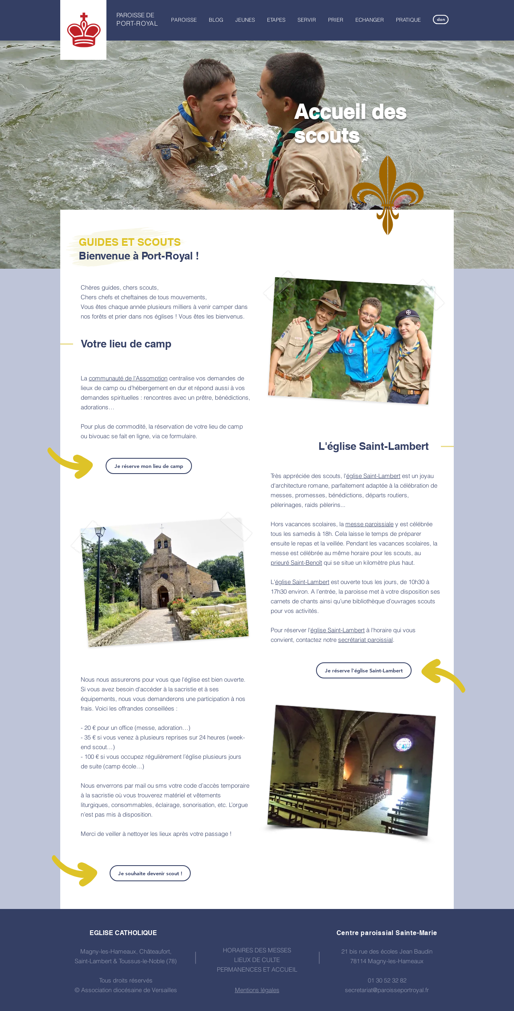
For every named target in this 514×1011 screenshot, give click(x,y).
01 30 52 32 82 (387, 980)
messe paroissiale (369, 524)
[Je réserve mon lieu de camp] (149, 466)
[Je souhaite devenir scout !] (150, 873)
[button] (184, 20)
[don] (441, 19)
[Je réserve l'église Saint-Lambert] (364, 670)
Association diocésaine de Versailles (129, 990)
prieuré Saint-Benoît (296, 562)
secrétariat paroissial (365, 639)
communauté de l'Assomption (128, 378)
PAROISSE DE (135, 15)
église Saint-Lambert (373, 476)
